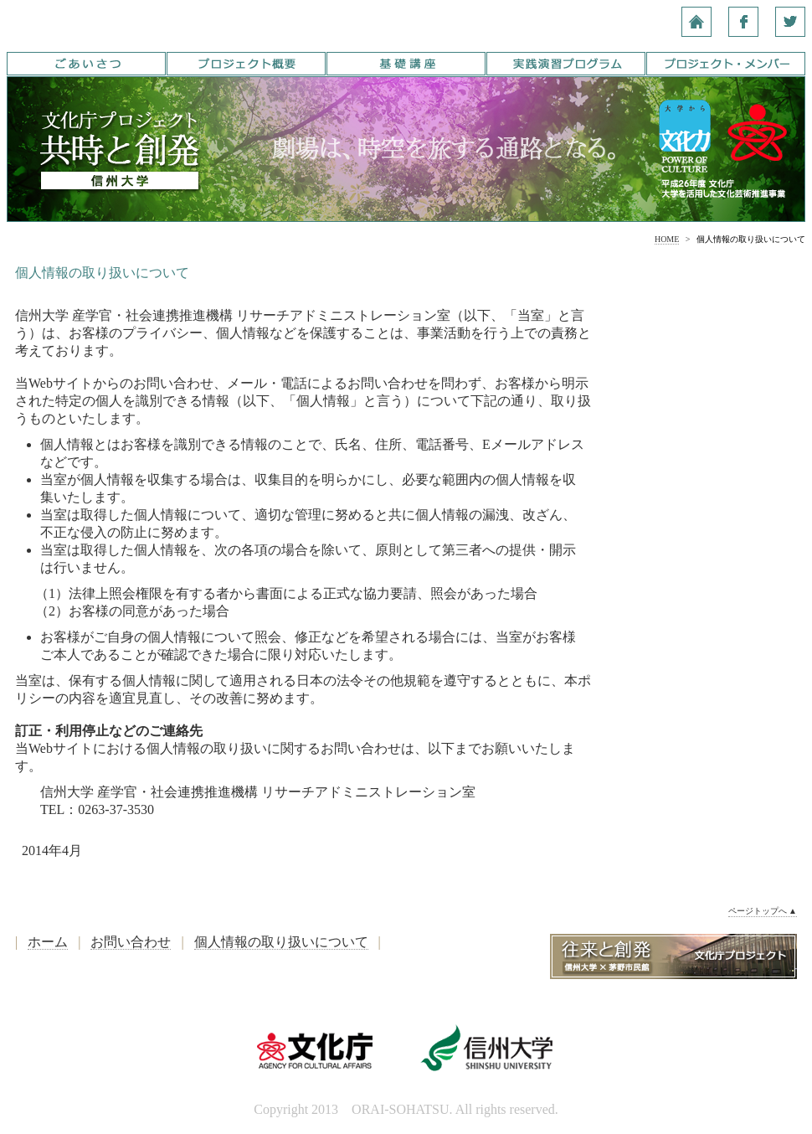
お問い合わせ (130, 942)
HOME (667, 239)
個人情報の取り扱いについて (281, 942)
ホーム (48, 942)
